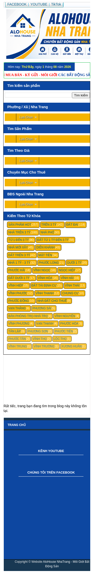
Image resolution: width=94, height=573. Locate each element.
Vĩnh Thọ (40, 339)
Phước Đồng (18, 301)
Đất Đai (72, 224)
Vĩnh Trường (44, 346)
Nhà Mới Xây (18, 247)
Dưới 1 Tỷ (74, 262)
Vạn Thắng (17, 308)
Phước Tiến (64, 331)
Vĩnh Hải (67, 278)
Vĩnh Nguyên (64, 316)
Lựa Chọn (26, 117)
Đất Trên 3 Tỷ (19, 255)
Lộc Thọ (60, 339)
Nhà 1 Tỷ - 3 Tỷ (19, 262)
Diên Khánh (45, 247)
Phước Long (49, 262)
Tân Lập (14, 331)
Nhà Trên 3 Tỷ (19, 232)
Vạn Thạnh (45, 323)
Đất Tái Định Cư (44, 285)
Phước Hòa (69, 323)
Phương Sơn (38, 331)
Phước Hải (16, 270)
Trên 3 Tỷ (48, 224)
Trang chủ (17, 425)
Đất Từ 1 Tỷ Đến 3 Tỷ (53, 240)
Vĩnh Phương (19, 323)
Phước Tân (17, 339)
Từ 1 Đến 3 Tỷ (18, 240)
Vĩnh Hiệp (15, 285)
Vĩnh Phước (17, 293)
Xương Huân (71, 346)
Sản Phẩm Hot (19, 224)
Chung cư (70, 293)
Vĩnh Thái (72, 285)
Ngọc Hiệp (67, 270)
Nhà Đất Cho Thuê (52, 301)
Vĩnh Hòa (45, 278)
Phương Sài (42, 308)
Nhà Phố (47, 232)
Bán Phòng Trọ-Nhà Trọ (28, 316)
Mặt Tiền (45, 255)
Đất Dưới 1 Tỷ (19, 278)
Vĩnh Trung (17, 346)
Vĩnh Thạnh (45, 293)
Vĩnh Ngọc (41, 270)
